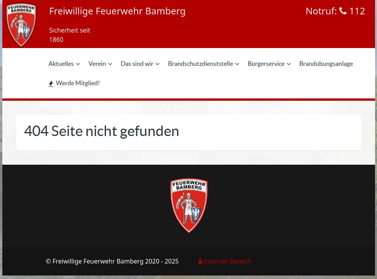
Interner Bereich (225, 261)
